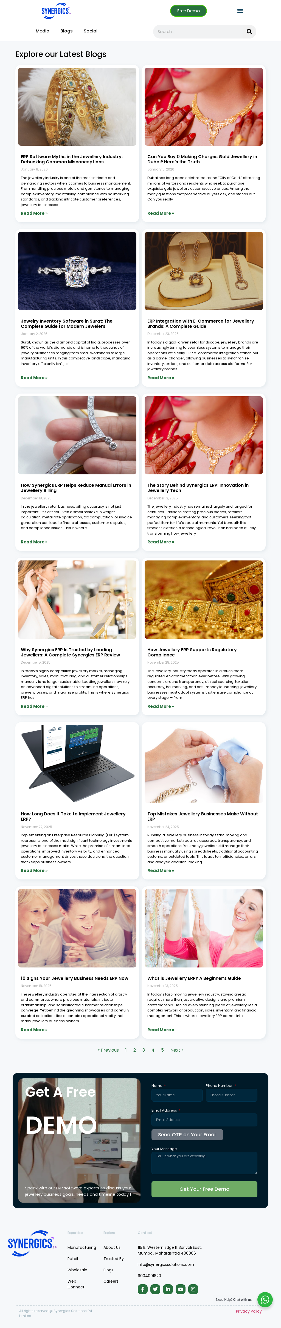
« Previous (108, 1050)
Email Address (164, 1111)
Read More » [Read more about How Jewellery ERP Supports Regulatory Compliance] (160, 706)
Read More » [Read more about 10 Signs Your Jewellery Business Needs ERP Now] (34, 1030)
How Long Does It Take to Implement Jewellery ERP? (73, 816)
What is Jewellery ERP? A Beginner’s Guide (194, 978)
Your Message (164, 1149)
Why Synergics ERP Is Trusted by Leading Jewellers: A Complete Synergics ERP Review (70, 652)
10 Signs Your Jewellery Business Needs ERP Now (74, 978)
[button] (240, 10)
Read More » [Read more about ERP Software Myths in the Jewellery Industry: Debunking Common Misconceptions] (34, 213)
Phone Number (220, 1086)
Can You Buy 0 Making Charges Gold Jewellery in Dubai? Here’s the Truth (202, 159)
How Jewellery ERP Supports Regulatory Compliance (192, 652)
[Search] (249, 32)
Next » (176, 1050)
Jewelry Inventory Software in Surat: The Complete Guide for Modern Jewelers (67, 323)
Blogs (66, 31)
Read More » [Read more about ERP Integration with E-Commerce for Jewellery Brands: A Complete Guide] (160, 378)
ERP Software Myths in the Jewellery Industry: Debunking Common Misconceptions (72, 159)
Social (90, 31)
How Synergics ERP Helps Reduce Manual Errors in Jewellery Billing (76, 488)
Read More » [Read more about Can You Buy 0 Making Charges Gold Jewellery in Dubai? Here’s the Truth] (160, 213)
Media (42, 31)
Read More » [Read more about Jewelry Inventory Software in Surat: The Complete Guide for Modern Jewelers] (34, 378)
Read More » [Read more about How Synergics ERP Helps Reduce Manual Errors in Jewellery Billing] (34, 542)
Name (157, 1086)
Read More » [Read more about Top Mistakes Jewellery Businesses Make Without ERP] (160, 870)
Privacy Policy (249, 1311)
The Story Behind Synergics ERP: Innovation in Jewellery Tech (198, 488)
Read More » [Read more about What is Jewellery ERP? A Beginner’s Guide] (160, 1030)
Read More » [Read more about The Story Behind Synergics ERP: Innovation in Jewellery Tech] (160, 542)
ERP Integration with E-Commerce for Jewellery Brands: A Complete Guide (200, 323)
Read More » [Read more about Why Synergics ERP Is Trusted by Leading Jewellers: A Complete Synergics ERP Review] (34, 706)
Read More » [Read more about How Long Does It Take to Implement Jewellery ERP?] (34, 870)
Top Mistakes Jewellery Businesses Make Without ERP (202, 816)
